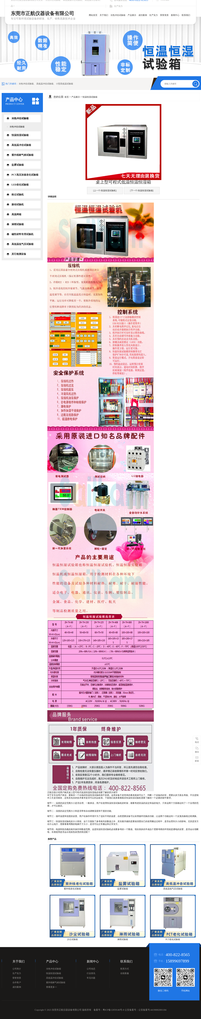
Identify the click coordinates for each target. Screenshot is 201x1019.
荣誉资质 (164, 15)
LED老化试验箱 (20, 184)
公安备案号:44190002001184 (152, 1010)
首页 (67, 97)
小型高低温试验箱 (64, 84)
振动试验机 (18, 204)
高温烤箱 (16, 214)
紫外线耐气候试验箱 (22, 155)
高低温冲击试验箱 (44, 84)
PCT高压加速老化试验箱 (25, 174)
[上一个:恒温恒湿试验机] (105, 190)
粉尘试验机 (18, 194)
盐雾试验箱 (18, 165)
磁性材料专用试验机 (22, 234)
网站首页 (93, 15)
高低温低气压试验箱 (22, 244)
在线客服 (124, 973)
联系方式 (124, 969)
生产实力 (153, 15)
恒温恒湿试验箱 (20, 135)
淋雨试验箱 (18, 224)
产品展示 (132, 15)
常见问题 (91, 978)
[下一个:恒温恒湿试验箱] (141, 190)
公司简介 (16, 969)
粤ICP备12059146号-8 (113, 1010)
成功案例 (142, 15)
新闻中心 (175, 15)
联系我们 (186, 15)
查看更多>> (51, 987)
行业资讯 (91, 973)
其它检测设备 (19, 254)
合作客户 (16, 982)
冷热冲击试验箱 (117, 15)
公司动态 (91, 969)
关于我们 (104, 15)
